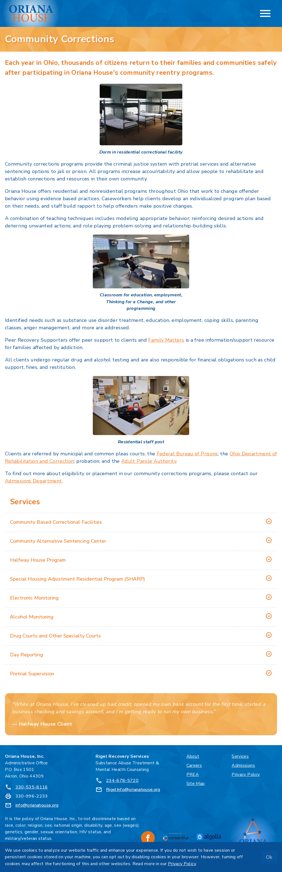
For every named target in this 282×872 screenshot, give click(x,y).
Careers (194, 765)
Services (240, 756)
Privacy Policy (246, 774)
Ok (269, 857)
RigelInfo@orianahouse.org (133, 790)
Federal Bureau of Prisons (187, 453)
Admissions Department (33, 481)
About (192, 756)
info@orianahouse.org (37, 805)
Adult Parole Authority (148, 461)
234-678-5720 (122, 781)
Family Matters (166, 340)
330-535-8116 (31, 787)
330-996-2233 (31, 796)
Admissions (243, 765)
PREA (192, 774)
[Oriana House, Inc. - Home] (31, 13)
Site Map (195, 784)
